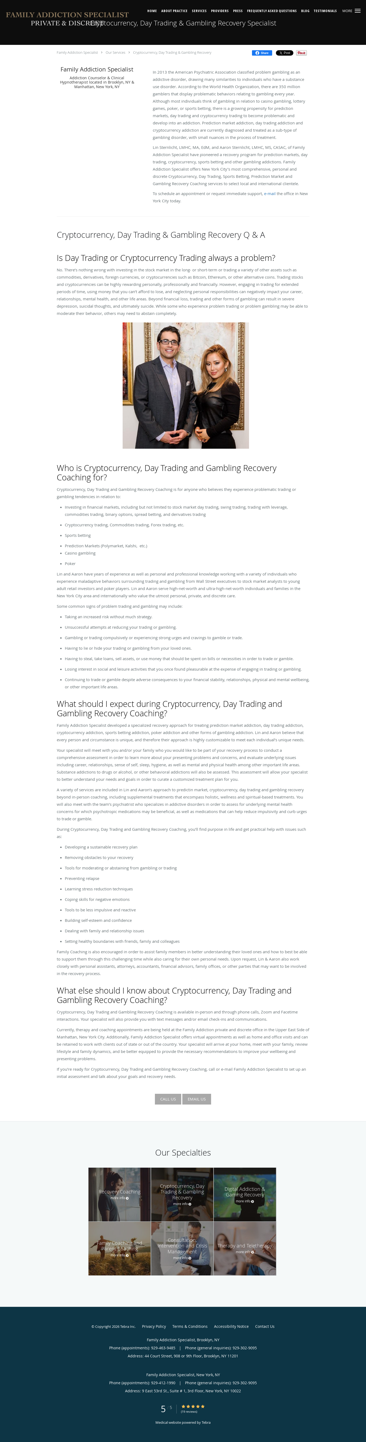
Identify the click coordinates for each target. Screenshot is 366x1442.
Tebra (206, 1422)
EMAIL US (197, 1099)
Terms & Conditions (190, 1326)
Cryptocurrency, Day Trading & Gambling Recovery (172, 52)
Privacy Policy (154, 1326)
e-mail (270, 193)
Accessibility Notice (231, 1326)
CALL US (168, 1099)
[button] (358, 11)
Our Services (115, 52)
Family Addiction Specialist (77, 52)
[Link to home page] (67, 20)
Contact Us (265, 1326)
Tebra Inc (127, 1326)
